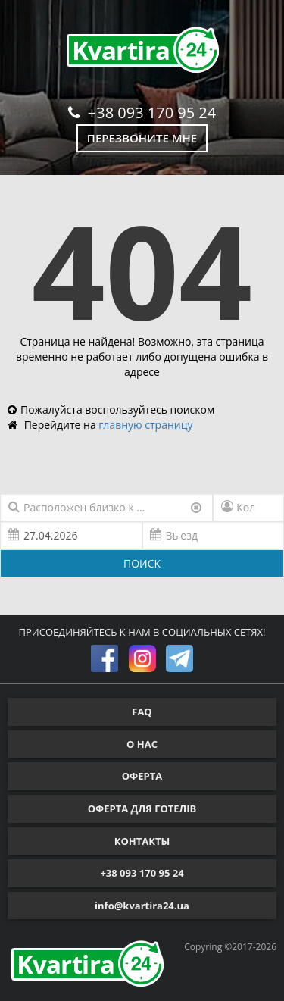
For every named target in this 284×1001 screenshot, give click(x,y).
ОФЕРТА (142, 776)
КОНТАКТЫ (142, 841)
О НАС (142, 744)
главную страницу (145, 425)
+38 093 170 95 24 (142, 112)
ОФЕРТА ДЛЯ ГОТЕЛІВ (142, 808)
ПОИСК (142, 563)
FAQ (141, 711)
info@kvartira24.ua (142, 905)
